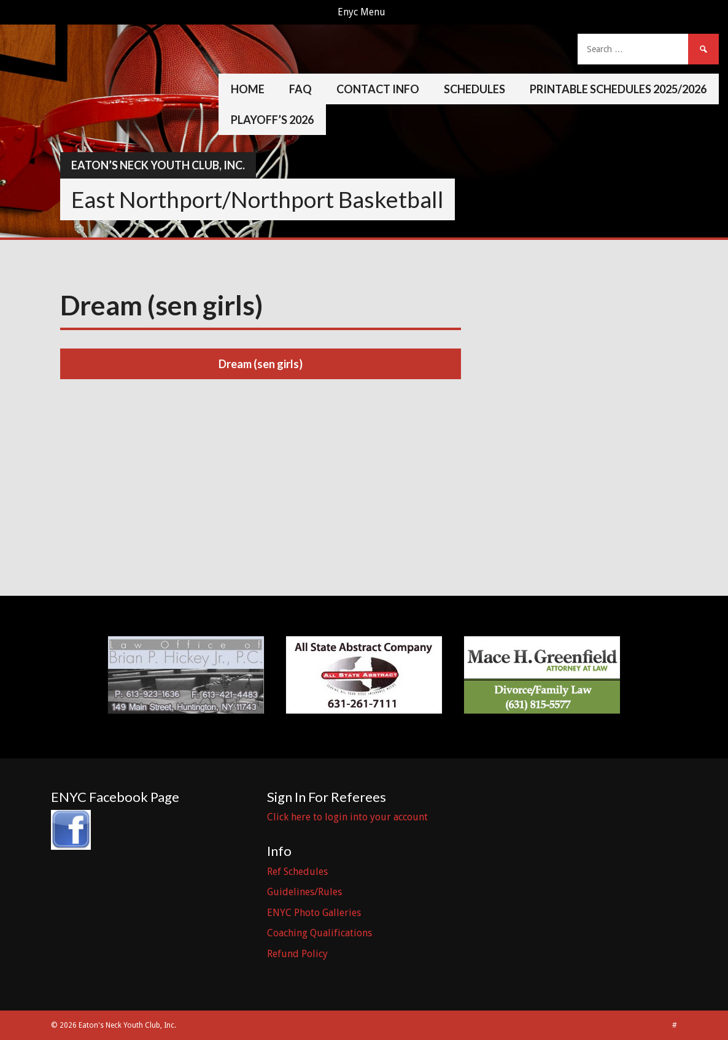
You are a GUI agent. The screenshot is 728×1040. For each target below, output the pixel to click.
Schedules (474, 89)
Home (248, 89)
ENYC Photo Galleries (314, 913)
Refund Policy (297, 954)
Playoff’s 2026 (272, 119)
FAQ (300, 89)
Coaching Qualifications (319, 933)
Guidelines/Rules (304, 892)
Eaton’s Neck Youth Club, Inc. (158, 165)
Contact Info (377, 89)
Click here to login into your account (347, 817)
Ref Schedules (297, 871)
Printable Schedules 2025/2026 (618, 89)
